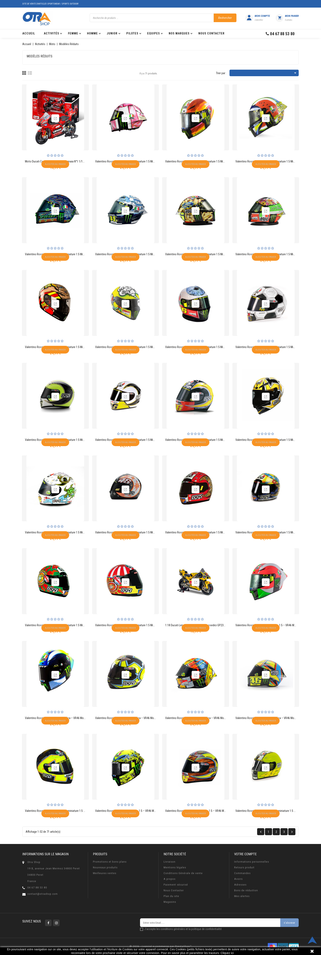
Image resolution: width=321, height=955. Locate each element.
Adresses (240, 884)
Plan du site (171, 896)
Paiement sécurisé (176, 884)
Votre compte (245, 854)
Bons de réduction (246, 890)
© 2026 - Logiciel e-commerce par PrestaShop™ (161, 946)
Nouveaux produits (105, 867)
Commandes (242, 873)
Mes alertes (242, 896)
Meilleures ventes (104, 873)
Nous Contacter (174, 890)
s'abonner (289, 922)
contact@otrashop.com (42, 893)
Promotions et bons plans (110, 861)
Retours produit (244, 867)
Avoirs (238, 878)
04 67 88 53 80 (37, 887)
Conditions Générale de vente (183, 873)
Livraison (169, 861)
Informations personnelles (251, 861)
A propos (169, 878)
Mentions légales (175, 867)
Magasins (170, 901)
